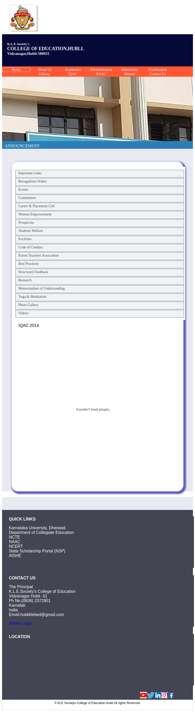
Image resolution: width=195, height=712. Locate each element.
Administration (101, 70)
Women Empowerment (34, 214)
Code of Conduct (30, 247)
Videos (23, 313)
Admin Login (20, 623)
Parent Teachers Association (38, 255)
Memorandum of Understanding (41, 288)
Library (44, 74)
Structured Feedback (33, 272)
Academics (73, 70)
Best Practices (28, 264)
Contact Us (158, 74)
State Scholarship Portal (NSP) (37, 551)
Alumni (129, 74)
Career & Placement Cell (36, 206)
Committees (27, 198)
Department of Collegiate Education (41, 532)
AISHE (15, 555)
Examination (157, 70)
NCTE (14, 537)
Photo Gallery (28, 305)
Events (23, 190)
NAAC (101, 74)
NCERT (16, 546)
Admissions (129, 70)
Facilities (24, 239)
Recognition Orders (32, 181)
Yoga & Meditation (32, 297)
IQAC (72, 74)
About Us (44, 70)
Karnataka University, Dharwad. (37, 528)
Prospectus (26, 222)
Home (16, 70)
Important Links (30, 173)
